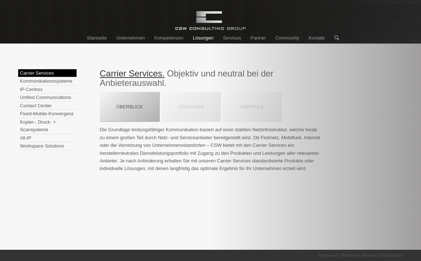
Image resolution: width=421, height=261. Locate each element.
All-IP (25, 138)
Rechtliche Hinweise (359, 255)
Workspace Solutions (42, 146)
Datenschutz (392, 255)
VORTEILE (251, 106)
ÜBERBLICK (129, 106)
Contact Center (36, 105)
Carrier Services (37, 73)
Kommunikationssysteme (46, 81)
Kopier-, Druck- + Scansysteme (38, 125)
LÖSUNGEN (190, 106)
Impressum (328, 255)
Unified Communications (45, 97)
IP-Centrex (31, 89)
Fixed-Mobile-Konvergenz (47, 113)
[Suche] (334, 38)
